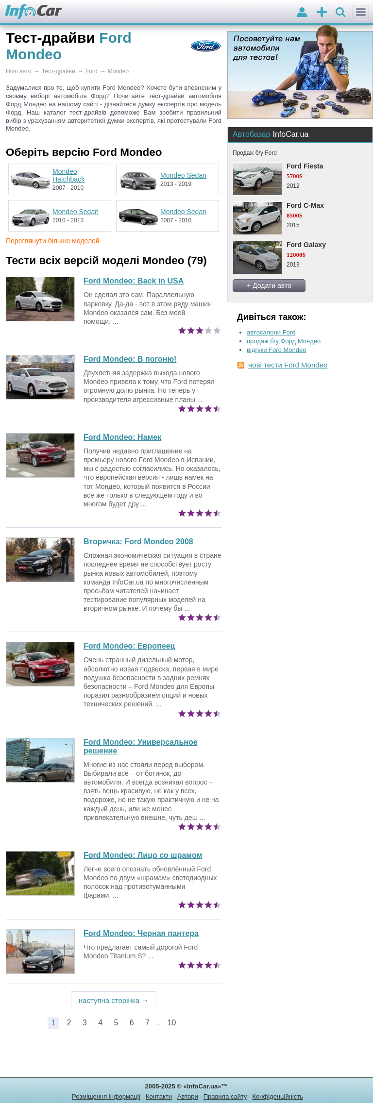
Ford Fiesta (305, 166)
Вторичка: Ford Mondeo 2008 (138, 541)
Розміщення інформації (106, 1096)
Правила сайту (225, 1096)
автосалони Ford (271, 332)
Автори (187, 1096)
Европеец (129, 646)
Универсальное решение (141, 746)
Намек (122, 437)
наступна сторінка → (114, 1000)
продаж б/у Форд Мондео (284, 341)
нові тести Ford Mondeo (287, 365)
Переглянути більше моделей (53, 241)
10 (172, 1023)
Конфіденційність (277, 1096)
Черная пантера (141, 933)
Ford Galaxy (306, 245)
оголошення (321, 12)
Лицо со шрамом (143, 855)
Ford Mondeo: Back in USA (134, 281)
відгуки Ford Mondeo (276, 349)
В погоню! (130, 359)
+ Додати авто (269, 285)
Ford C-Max (305, 205)
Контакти (159, 1096)
